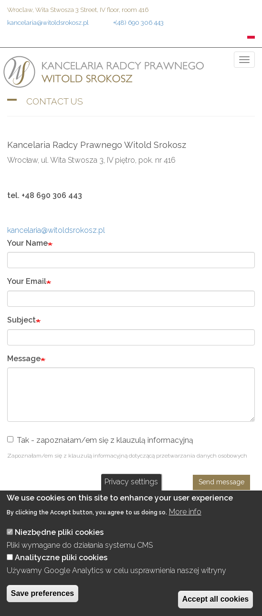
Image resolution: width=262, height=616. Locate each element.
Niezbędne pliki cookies (59, 532)
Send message (221, 482)
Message (24, 358)
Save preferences (42, 593)
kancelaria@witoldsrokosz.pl (48, 22)
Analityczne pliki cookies (61, 557)
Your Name (27, 243)
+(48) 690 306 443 (138, 22)
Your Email (26, 281)
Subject (21, 319)
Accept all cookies (215, 599)
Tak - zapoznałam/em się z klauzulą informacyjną (100, 440)
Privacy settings (131, 481)
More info (185, 511)
